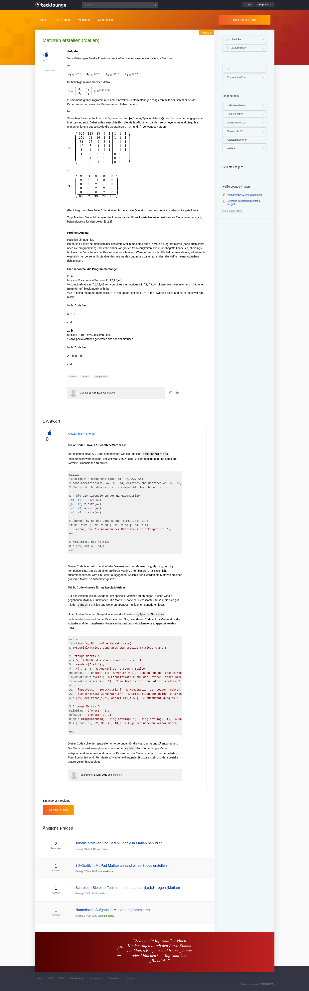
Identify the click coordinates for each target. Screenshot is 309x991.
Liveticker (236, 39)
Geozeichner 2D (236, 122)
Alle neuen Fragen (232, 211)
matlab (73, 376)
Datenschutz (114, 978)
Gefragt (84, 392)
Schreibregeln (77, 978)
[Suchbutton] (155, 5)
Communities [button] (106, 19)
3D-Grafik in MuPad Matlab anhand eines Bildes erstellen (121, 866)
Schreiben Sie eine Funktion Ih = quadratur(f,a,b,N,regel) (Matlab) (128, 888)
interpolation (101, 376)
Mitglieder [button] (84, 19)
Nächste (206, 33)
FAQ (61, 978)
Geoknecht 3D (235, 131)
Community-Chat (236, 77)
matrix (86, 376)
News (40, 978)
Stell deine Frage (244, 19)
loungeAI (117, 774)
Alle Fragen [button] (63, 19)
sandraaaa (108, 915)
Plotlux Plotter (235, 113)
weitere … (233, 148)
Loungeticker (238, 47)
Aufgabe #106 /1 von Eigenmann (244, 194)
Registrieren (264, 4)
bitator (105, 849)
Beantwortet (86, 774)
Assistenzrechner (237, 139)
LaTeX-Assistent (236, 105)
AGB (50, 978)
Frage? (43, 19)
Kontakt (130, 978)
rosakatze (107, 871)
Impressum (96, 978)
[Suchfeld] (120, 5)
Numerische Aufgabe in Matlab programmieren (113, 910)
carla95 (111, 392)
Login (248, 4)
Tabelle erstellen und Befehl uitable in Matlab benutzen (119, 843)
